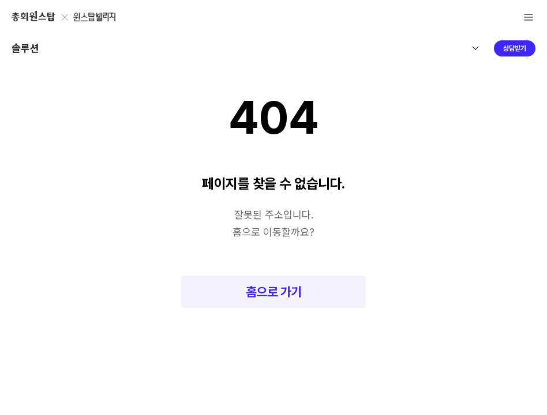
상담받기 (514, 48)
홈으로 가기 (274, 291)
